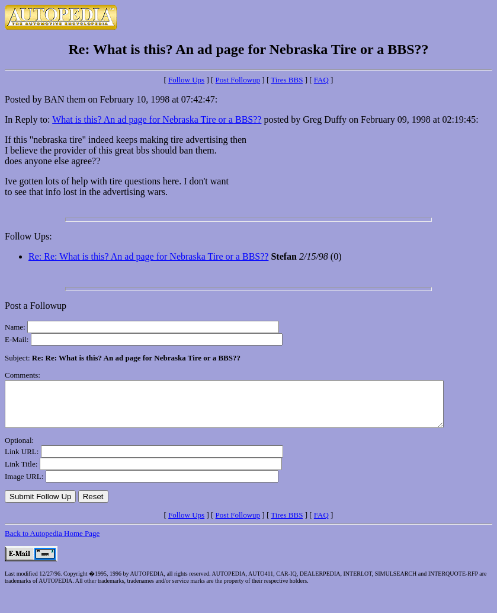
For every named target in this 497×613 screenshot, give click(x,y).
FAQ (321, 79)
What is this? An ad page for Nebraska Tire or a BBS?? (156, 119)
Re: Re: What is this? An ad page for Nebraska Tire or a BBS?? (148, 256)
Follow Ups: (28, 236)
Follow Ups (186, 79)
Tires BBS (287, 79)
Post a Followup (35, 306)
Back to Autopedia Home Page (52, 542)
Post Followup (238, 79)
